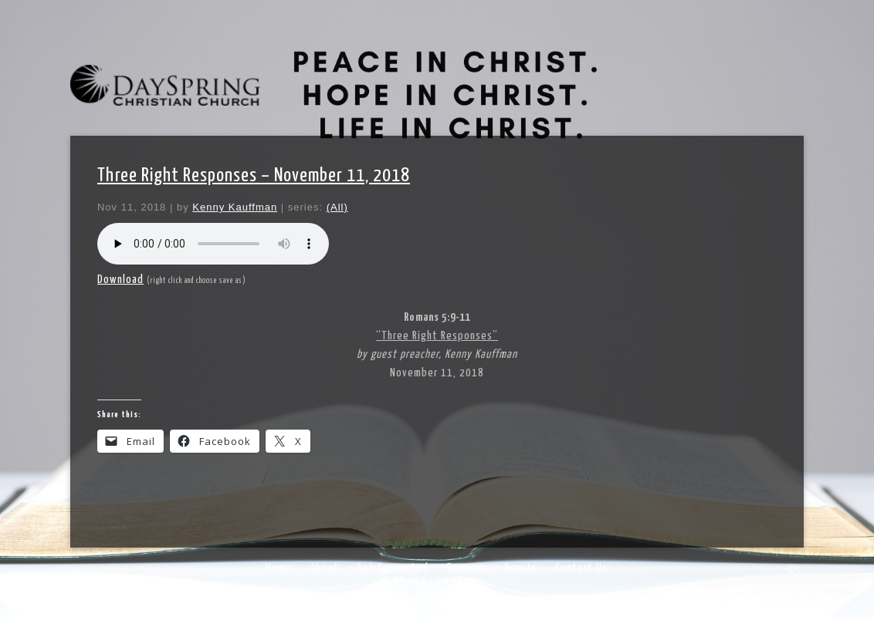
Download (120, 279)
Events (521, 568)
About (324, 568)
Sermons (466, 568)
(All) (337, 207)
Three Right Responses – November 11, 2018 (253, 176)
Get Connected (393, 568)
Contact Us (581, 568)
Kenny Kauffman (234, 207)
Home (279, 568)
